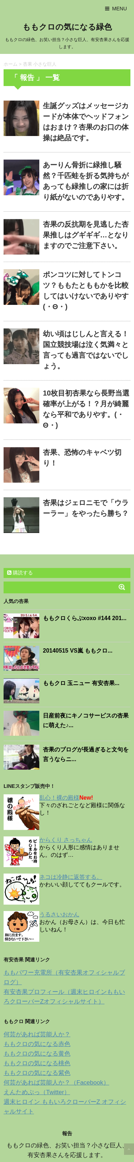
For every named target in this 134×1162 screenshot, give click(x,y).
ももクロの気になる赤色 (37, 1044)
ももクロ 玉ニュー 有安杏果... (81, 683)
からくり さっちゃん (65, 840)
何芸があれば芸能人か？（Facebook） (56, 1082)
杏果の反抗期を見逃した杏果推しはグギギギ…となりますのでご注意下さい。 (86, 235)
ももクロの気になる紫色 (37, 1073)
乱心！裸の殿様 (59, 798)
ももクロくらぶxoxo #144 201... (84, 618)
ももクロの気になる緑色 (67, 26)
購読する (20, 572)
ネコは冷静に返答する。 (70, 877)
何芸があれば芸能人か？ (37, 1034)
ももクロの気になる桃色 (37, 1063)
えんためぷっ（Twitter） (37, 1092)
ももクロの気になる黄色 (37, 1053)
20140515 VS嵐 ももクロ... (78, 651)
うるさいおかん (59, 914)
